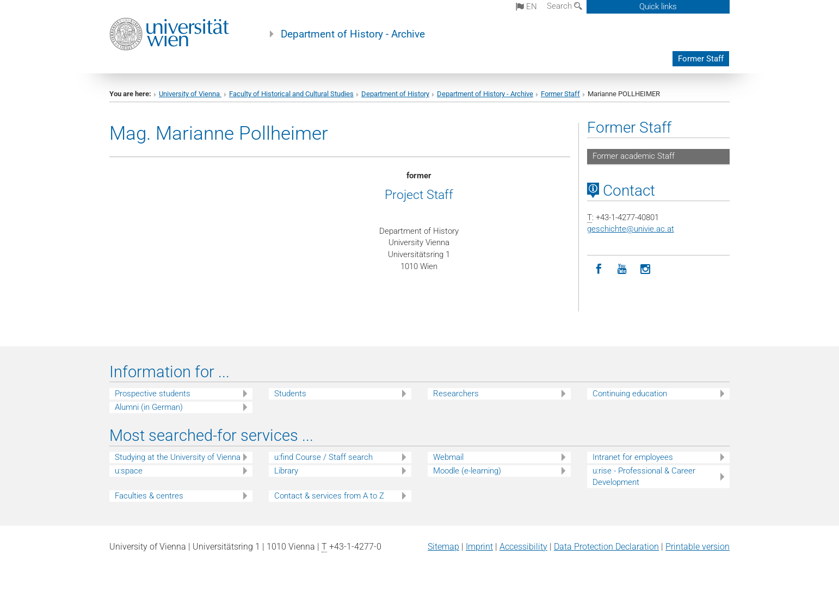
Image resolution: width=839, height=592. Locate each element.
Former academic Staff (634, 156)
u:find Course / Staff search (323, 457)
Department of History (395, 94)
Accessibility (523, 546)
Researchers (456, 393)
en (526, 6)
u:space (129, 471)
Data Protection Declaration (606, 546)
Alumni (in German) (149, 407)
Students (290, 393)
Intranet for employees (633, 457)
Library (286, 471)
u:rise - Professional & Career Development (644, 476)
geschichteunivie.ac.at (630, 229)
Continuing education (630, 393)
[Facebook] (598, 269)
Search (564, 6)
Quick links (658, 6)
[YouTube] (622, 269)
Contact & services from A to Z (329, 496)
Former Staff (701, 59)
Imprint (479, 546)
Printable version (697, 546)
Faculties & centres (149, 496)
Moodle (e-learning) (467, 471)
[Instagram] (645, 269)
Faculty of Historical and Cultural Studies (291, 94)
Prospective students (152, 393)
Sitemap (443, 546)
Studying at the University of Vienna (177, 457)
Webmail (448, 457)
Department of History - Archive (353, 34)
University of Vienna (190, 94)
